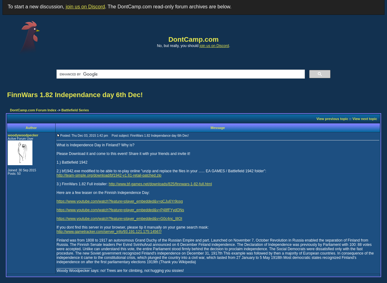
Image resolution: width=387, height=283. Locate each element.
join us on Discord (85, 6)
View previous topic (332, 119)
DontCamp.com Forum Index (33, 110)
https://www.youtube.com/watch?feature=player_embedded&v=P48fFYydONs (120, 210)
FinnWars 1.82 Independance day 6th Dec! (75, 95)
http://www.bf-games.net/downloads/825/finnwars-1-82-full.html (160, 184)
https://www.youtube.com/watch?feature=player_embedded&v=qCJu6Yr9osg (120, 201)
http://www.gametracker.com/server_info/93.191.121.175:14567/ (109, 231)
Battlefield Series (75, 110)
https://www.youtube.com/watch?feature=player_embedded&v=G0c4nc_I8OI (119, 219)
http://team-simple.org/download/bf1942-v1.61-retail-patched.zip (109, 175)
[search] (180, 74)
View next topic (364, 119)
